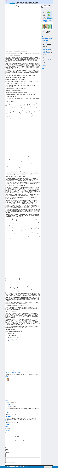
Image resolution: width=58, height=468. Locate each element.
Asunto (6, 449)
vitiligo (6, 396)
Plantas (26, 3)
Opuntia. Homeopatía (45, 34)
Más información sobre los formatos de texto (32, 459)
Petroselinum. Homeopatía (46, 36)
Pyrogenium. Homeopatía (45, 40)
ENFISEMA (44, 47)
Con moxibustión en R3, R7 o (46, 59)
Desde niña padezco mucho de (46, 58)
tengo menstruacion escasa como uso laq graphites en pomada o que (16, 438)
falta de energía (44, 48)
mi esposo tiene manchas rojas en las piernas (48, 45)
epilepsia (44, 63)
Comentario (7, 452)
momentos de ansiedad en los (46, 52)
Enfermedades (18, 3)
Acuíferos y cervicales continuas (46, 56)
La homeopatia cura (45, 66)
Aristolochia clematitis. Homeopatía (47, 38)
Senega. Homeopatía (45, 42)
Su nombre (7, 446)
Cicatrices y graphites (10, 383)
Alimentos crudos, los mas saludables (47, 61)
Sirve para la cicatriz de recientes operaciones (12, 372)
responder (6, 376)
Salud (33, 3)
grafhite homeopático (8, 416)
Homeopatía (22, 3)
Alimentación (30, 3)
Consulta (44, 65)
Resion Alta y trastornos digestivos (46, 49)
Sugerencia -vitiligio (10, 404)
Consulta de (44, 55)
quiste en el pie (7, 430)
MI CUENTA (42, 68)
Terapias (36, 3)
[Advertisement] (12, 12)
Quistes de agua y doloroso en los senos (47, 53)
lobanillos (7, 424)
